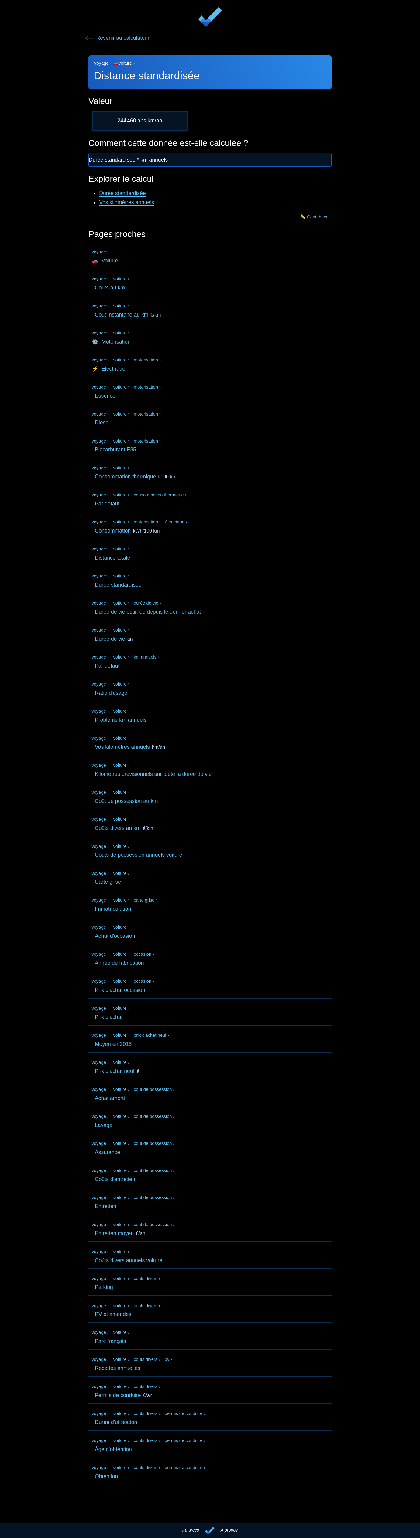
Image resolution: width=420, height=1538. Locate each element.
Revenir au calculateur (117, 38)
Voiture (125, 63)
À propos (229, 1530)
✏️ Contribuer (312, 217)
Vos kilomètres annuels (126, 202)
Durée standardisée (122, 193)
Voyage (101, 63)
